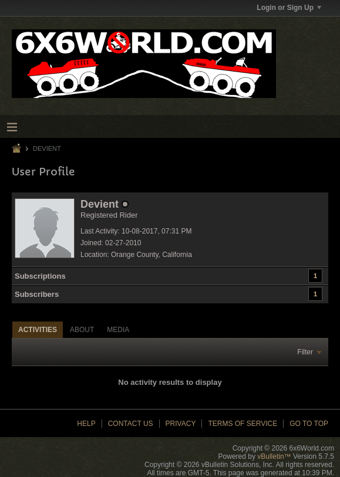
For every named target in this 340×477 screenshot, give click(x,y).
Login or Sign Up (289, 8)
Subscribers (37, 294)
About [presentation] (82, 330)
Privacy (181, 424)
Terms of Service (242, 424)
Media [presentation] (118, 330)
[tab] (37, 329)
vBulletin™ (274, 456)
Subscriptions (40, 276)
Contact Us (130, 424)
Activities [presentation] (37, 330)
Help (86, 424)
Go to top (308, 424)
